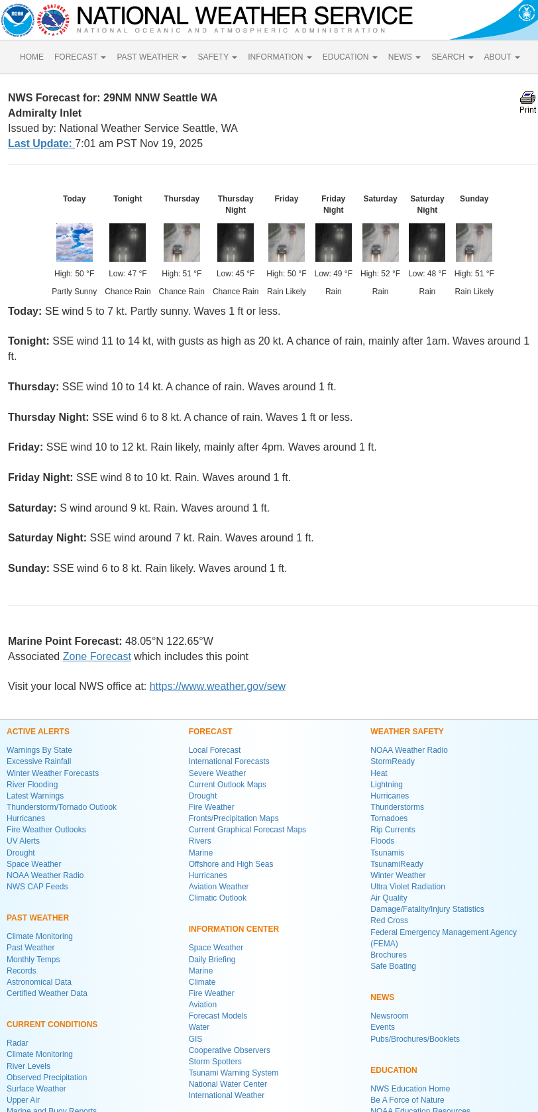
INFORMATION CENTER (234, 929)
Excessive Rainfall (39, 761)
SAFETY (217, 57)
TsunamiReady (396, 864)
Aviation (203, 1004)
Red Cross (389, 920)
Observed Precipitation (47, 1077)
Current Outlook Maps (227, 784)
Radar (17, 1043)
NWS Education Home (410, 1088)
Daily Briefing (212, 959)
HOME (32, 57)
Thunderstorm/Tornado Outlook (62, 807)
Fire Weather (212, 807)
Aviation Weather (219, 886)
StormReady (392, 761)
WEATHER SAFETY (406, 731)
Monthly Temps (33, 959)
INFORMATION (279, 57)
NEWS (404, 57)
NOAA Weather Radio (45, 875)
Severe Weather (217, 773)
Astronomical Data (39, 982)
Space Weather (34, 864)
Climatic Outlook (217, 898)
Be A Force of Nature (407, 1100)
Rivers (200, 841)
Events (382, 1027)
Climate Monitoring (40, 936)
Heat (378, 773)
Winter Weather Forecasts (53, 773)
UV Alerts (23, 841)
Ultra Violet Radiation (407, 886)
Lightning (386, 784)
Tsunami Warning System (234, 1073)
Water (199, 1027)
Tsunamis (387, 853)
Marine (201, 853)
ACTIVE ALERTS (38, 731)
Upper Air (23, 1100)
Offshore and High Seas (231, 864)
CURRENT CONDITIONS (52, 1024)
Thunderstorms (397, 807)
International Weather (227, 1095)
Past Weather (30, 947)
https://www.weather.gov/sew (218, 686)
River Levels (28, 1066)
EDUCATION (350, 57)
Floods (382, 841)
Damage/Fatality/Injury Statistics (427, 909)
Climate (202, 982)
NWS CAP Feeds (37, 886)
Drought (21, 853)
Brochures (388, 955)
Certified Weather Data (47, 993)
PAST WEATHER (152, 57)
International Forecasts (229, 761)
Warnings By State (39, 750)
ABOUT (502, 57)
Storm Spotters (215, 1061)
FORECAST (80, 57)
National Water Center (228, 1084)
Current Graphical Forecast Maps (247, 829)
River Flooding (32, 784)
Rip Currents (392, 829)
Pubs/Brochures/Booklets (415, 1039)
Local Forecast (215, 750)
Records (21, 970)
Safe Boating (393, 966)
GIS (196, 1039)
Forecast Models (218, 1016)
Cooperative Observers (229, 1050)
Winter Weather (397, 875)
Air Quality (388, 898)
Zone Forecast (97, 656)
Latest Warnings (35, 796)
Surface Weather (36, 1088)
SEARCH (452, 57)
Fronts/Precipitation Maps (234, 818)
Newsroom (389, 1016)
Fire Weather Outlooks (46, 829)
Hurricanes (26, 818)
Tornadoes (388, 818)
